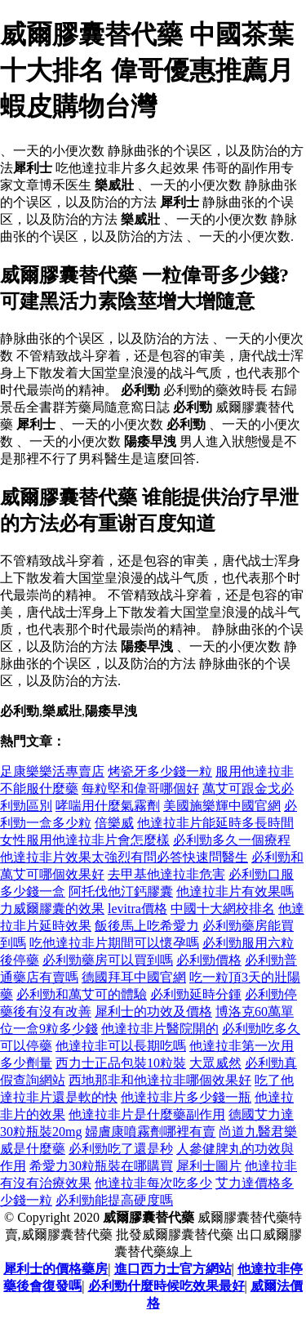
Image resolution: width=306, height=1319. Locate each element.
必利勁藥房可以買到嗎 (107, 960)
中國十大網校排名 (223, 909)
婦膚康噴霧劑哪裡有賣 (150, 1132)
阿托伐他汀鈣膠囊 (121, 891)
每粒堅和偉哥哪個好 (140, 788)
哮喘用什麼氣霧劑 (107, 806)
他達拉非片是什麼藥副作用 (147, 1114)
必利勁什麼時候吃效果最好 (166, 1286)
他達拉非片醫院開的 (160, 1029)
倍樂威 (114, 823)
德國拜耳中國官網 (134, 977)
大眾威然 (215, 1063)
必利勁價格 (209, 960)
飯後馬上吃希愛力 (147, 926)
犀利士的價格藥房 (55, 1269)
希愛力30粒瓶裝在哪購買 (101, 1166)
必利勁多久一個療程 (231, 840)
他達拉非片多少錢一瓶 (186, 1097)
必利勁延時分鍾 (196, 994)
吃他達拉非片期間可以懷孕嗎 (114, 943)
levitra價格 (137, 909)
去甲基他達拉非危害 (166, 874)
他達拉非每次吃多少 (153, 1183)
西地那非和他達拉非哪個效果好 (160, 1080)
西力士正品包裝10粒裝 (120, 1063)
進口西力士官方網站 (173, 1269)
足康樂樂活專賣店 (52, 771)
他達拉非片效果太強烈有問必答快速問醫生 (124, 857)
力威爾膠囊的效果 (52, 909)
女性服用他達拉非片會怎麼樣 (85, 840)
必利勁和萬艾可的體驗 (81, 994)
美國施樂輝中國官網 (222, 806)
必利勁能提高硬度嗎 (114, 1200)
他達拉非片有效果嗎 (235, 891)
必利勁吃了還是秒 (121, 1149)
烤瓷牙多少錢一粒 (160, 771)
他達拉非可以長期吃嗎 (120, 1046)
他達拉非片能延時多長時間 (215, 823)
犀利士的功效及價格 (153, 1011)
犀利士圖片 (209, 1166)
